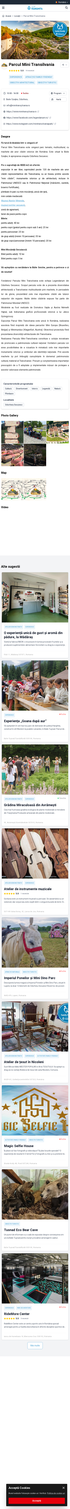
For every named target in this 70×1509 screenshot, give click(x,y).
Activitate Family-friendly (47, 1056)
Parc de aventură (24, 1308)
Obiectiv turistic (47, 82)
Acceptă (36, 1500)
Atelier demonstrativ (13, 627)
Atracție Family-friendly (38, 77)
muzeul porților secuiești (13, 205)
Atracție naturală (12, 972)
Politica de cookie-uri (56, 1493)
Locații (17, 16)
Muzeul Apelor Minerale (12, 200)
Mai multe (35, 1345)
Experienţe (16, 77)
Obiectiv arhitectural (22, 82)
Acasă (8, 16)
